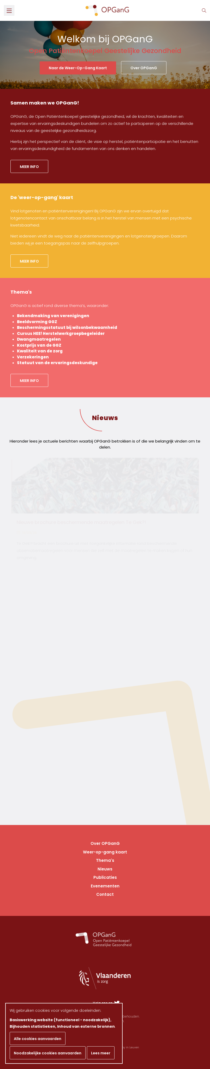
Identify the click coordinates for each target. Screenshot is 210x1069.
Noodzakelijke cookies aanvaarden (47, 1053)
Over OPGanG (143, 68)
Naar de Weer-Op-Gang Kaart (78, 68)
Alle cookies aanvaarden (37, 1038)
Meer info (29, 166)
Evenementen (105, 886)
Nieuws (105, 417)
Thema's (105, 860)
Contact (105, 894)
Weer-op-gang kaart (105, 852)
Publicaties (105, 877)
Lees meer (100, 1053)
